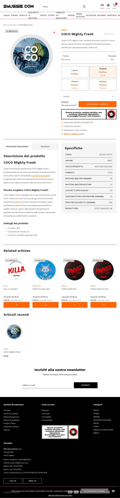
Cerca (84, 7)
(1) (115, 34)
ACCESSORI (91, 15)
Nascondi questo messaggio (94, 491)
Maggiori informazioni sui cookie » (61, 495)
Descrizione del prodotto (17, 146)
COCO (64, 30)
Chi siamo (7, 410)
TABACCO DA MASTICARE (61, 15)
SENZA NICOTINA (80, 15)
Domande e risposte (11, 427)
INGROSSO (112, 15)
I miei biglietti (46, 417)
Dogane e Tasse (10, 423)
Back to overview (10, 25)
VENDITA (23, 15)
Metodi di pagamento (11, 417)
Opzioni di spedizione (11, 420)
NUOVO (7, 15)
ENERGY (71, 15)
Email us (32, 481)
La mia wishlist (47, 420)
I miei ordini (46, 414)
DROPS (43, 15)
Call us (12, 481)
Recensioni (45, 146)
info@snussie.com (21, 463)
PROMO (14, 15)
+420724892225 (24, 460)
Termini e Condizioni (11, 414)
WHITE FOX (37, 286)
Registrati (45, 410)
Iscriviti (86, 385)
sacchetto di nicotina (40, 175)
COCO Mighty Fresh (12, 352)
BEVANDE (101, 15)
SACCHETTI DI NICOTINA (33, 15)
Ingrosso (7, 430)
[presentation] (5, 277)
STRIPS (51, 15)
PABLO (64, 286)
